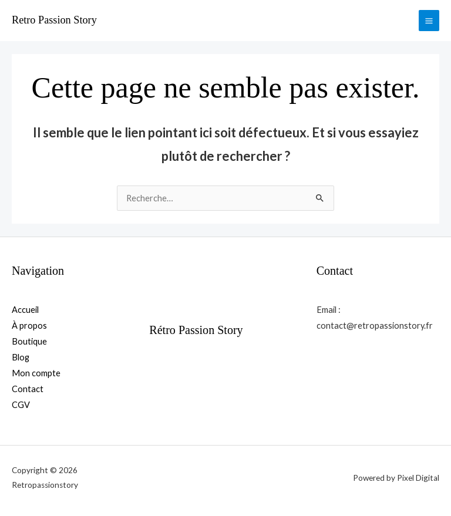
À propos (29, 325)
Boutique (29, 341)
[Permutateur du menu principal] (429, 20)
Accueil (25, 310)
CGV (21, 405)
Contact (27, 389)
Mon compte (36, 373)
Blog (20, 357)
